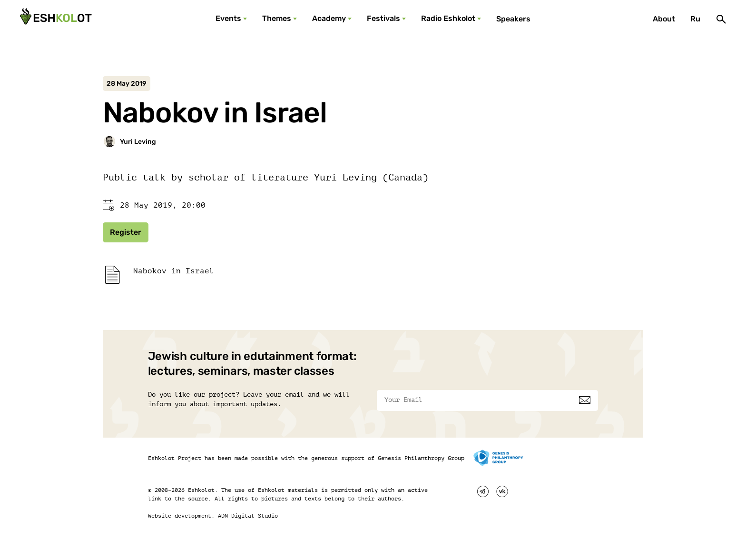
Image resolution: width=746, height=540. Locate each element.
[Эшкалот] (54, 19)
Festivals (383, 18)
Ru (695, 18)
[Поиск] (721, 19)
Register (125, 232)
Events (228, 18)
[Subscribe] (584, 400)
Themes (276, 18)
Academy (329, 18)
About (664, 18)
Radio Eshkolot (448, 18)
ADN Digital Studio (248, 515)
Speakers (513, 18)
